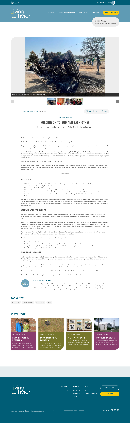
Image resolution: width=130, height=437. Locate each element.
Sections (51, 12)
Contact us (76, 411)
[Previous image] (12, 110)
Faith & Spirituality (28, 316)
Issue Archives (65, 405)
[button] (118, 2)
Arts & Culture (16, 316)
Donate (110, 408)
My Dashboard (111, 12)
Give (100, 2)
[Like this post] (88, 120)
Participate (83, 12)
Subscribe (109, 402)
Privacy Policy (73, 424)
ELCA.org (87, 405)
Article (49, 316)
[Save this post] (96, 120)
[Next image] (117, 110)
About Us (95, 12)
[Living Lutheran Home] (21, 13)
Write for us (76, 408)
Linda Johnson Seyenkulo (30, 120)
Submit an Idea (77, 405)
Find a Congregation (91, 408)
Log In (110, 2)
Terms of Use (67, 424)
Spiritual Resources (67, 12)
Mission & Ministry (65, 126)
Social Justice (40, 316)
